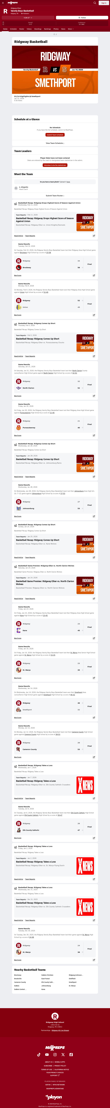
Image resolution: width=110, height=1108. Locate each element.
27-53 (62, 493)
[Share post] (94, 235)
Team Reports (21, 215)
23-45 (45, 615)
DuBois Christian (47, 975)
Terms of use (46, 1069)
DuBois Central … (20, 989)
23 (79, 624)
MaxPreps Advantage (55, 1088)
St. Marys (73, 653)
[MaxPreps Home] (13, 2)
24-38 (31, 937)
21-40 (52, 413)
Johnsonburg (79, 491)
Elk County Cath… (47, 982)
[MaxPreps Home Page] (54, 34)
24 (79, 945)
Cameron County (78, 732)
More (70, 29)
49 (79, 307)
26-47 (60, 815)
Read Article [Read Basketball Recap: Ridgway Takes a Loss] (18, 798)
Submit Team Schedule (55, 135)
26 (79, 823)
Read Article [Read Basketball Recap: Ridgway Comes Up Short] (18, 356)
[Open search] (95, 3)
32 (79, 381)
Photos (56, 29)
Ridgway (23, 261)
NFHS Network (59, 1084)
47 (79, 830)
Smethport (78, 692)
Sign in (103, 3)
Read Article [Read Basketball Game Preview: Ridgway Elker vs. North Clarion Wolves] (18, 598)
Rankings (47, 29)
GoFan (48, 1084)
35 (79, 670)
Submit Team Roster (55, 195)
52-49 (46, 292)
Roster (21, 29)
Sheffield (72, 978)
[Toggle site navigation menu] (3, 3)
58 (79, 267)
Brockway (23, 253)
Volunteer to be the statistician (55, 165)
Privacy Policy (60, 1066)
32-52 (74, 373)
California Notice (61, 1069)
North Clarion (77, 371)
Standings (37, 29)
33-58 (48, 253)
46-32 (72, 695)
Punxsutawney (25, 413)
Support (55, 1075)
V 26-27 (28, 17)
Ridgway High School (55, 1018)
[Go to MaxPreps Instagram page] (55, 1055)
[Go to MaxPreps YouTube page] (47, 1055)
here (68, 182)
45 (79, 630)
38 (79, 952)
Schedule (13, 29)
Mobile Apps (60, 1062)
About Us (49, 1062)
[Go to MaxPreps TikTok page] (39, 1055)
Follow (82, 17)
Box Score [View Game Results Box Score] (17, 275)
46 (79, 703)
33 (79, 261)
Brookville (18, 978)
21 (79, 421)
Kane (22, 615)
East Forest (45, 978)
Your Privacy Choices (55, 1072)
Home (5, 29)
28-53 (58, 734)
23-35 (53, 655)
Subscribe (48, 1066)
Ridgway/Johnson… (76, 975)
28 (79, 742)
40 (79, 427)
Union (22, 292)
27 (79, 502)
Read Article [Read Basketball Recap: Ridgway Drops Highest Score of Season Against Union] (18, 236)
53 (79, 508)
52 (79, 300)
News (63, 29)
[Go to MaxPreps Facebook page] (71, 1055)
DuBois (16, 986)
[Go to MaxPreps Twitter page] (63, 1055)
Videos (29, 29)
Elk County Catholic (78, 813)
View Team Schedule (55, 143)
